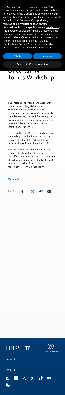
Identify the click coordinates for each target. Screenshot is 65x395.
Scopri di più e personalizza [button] (32, 64)
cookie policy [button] (53, 27)
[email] (49, 191)
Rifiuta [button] (17, 56)
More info (13, 179)
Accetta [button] (47, 56)
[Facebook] (10, 379)
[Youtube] (51, 379)
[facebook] (22, 191)
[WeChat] (10, 386)
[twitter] (32, 191)
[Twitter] (35, 379)
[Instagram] (26, 379)
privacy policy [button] (15, 13)
